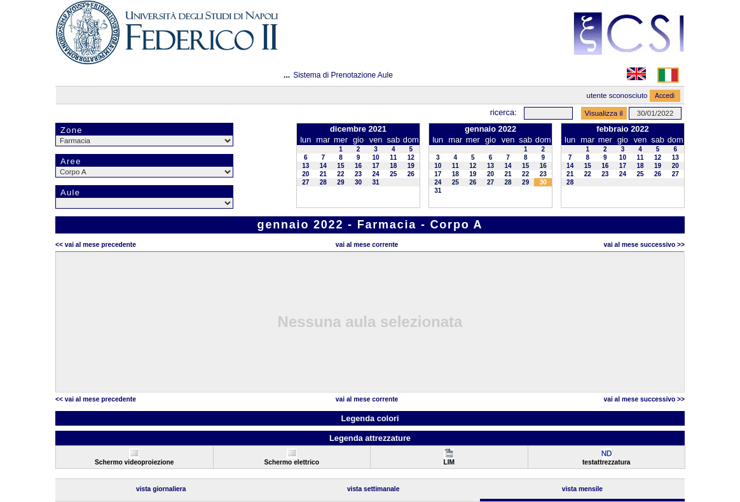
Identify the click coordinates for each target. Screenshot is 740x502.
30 (358, 182)
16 (358, 165)
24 (376, 174)
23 (358, 174)
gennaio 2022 (490, 129)
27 (305, 182)
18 (393, 165)
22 (340, 174)
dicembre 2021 (358, 129)
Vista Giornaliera (161, 488)
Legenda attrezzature (370, 438)
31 (376, 182)
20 (305, 174)
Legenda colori (370, 418)
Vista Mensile (582, 488)
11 (393, 157)
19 (411, 165)
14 (323, 165)
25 (393, 174)
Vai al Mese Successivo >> (644, 244)
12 (411, 157)
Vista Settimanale (373, 488)
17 (376, 165)
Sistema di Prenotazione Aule (343, 75)
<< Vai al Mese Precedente (95, 244)
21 (323, 174)
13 (305, 165)
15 (340, 165)
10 (376, 157)
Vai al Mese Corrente (367, 244)
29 (340, 182)
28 (323, 182)
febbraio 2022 (622, 129)
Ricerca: (503, 112)
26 (411, 174)
